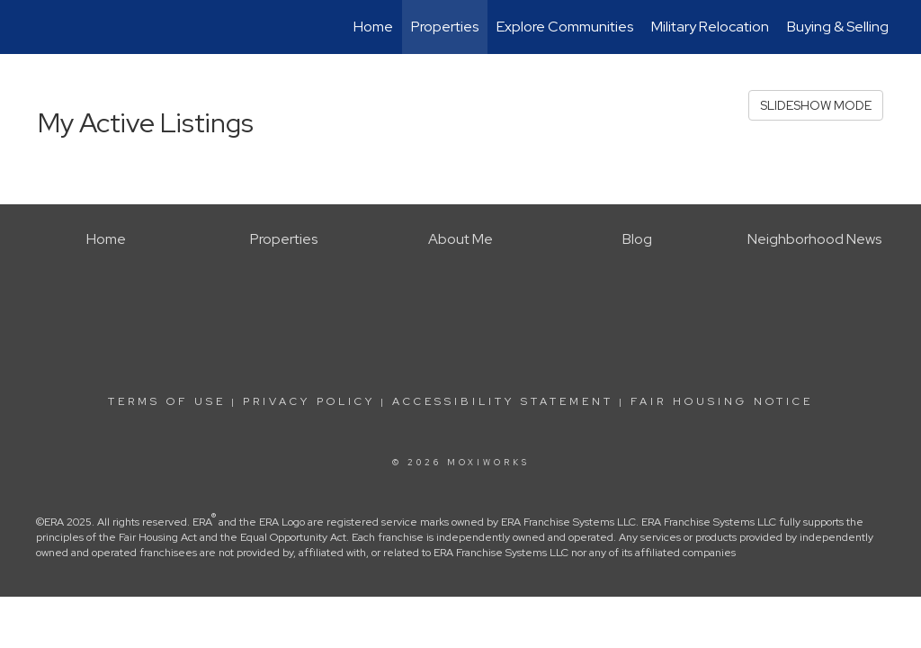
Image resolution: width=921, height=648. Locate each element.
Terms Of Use (167, 401)
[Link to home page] (33, 27)
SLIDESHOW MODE (816, 105)
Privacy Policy (309, 401)
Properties (444, 26)
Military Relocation (710, 26)
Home (373, 26)
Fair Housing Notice (721, 401)
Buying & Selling (838, 26)
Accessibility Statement (502, 401)
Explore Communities (564, 26)
